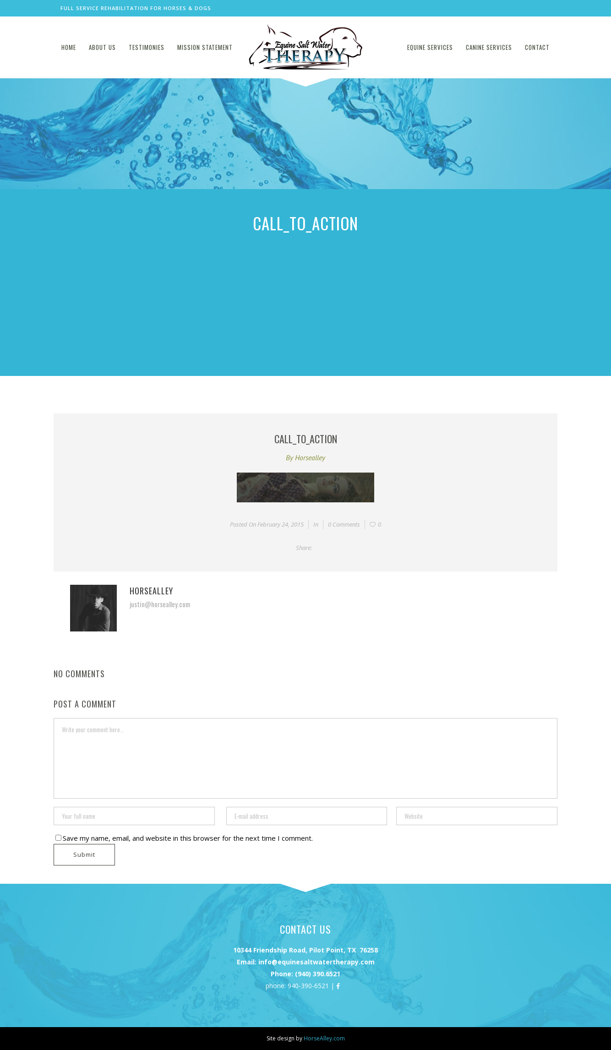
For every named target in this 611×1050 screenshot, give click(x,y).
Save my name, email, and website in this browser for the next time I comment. (188, 838)
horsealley (310, 457)
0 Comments (344, 524)
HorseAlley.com (324, 1038)
